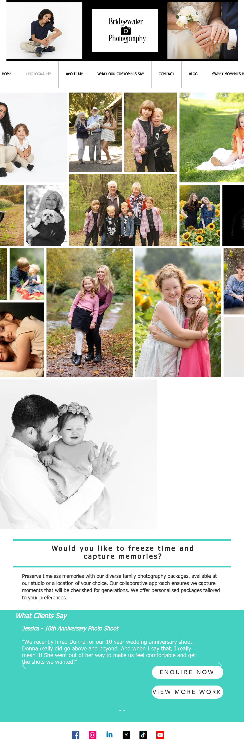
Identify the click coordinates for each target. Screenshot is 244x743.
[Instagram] (92, 735)
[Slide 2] (124, 710)
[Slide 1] (120, 710)
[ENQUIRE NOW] (187, 672)
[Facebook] (75, 735)
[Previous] (24, 666)
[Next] (220, 666)
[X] (126, 735)
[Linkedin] (109, 735)
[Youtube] (160, 735)
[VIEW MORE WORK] (187, 692)
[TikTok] (143, 735)
